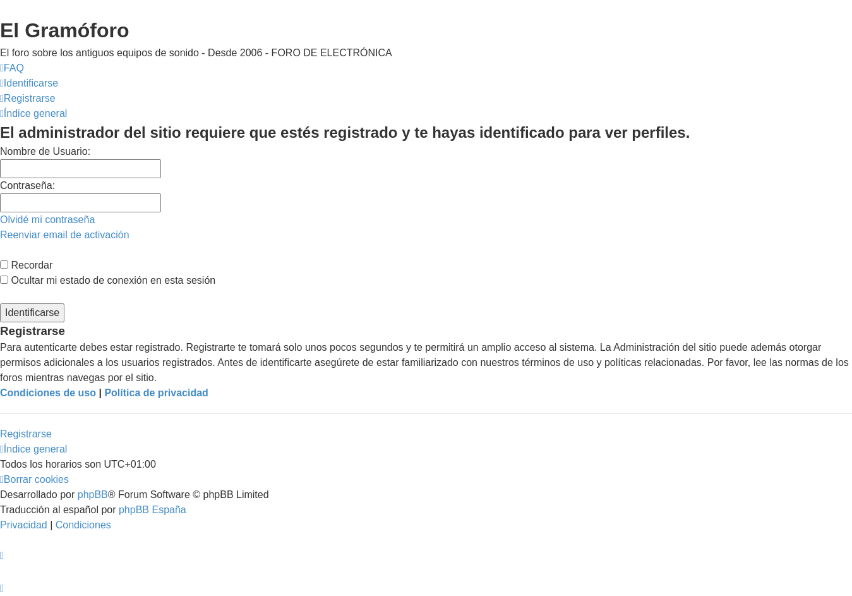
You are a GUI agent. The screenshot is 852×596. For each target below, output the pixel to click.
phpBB (93, 494)
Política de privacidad (156, 392)
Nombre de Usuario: (45, 151)
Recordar (26, 265)
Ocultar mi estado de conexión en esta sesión (107, 280)
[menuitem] (12, 68)
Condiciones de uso (48, 392)
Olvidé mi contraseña (47, 219)
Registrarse (26, 434)
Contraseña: (27, 185)
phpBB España (152, 509)
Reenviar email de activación (64, 234)
